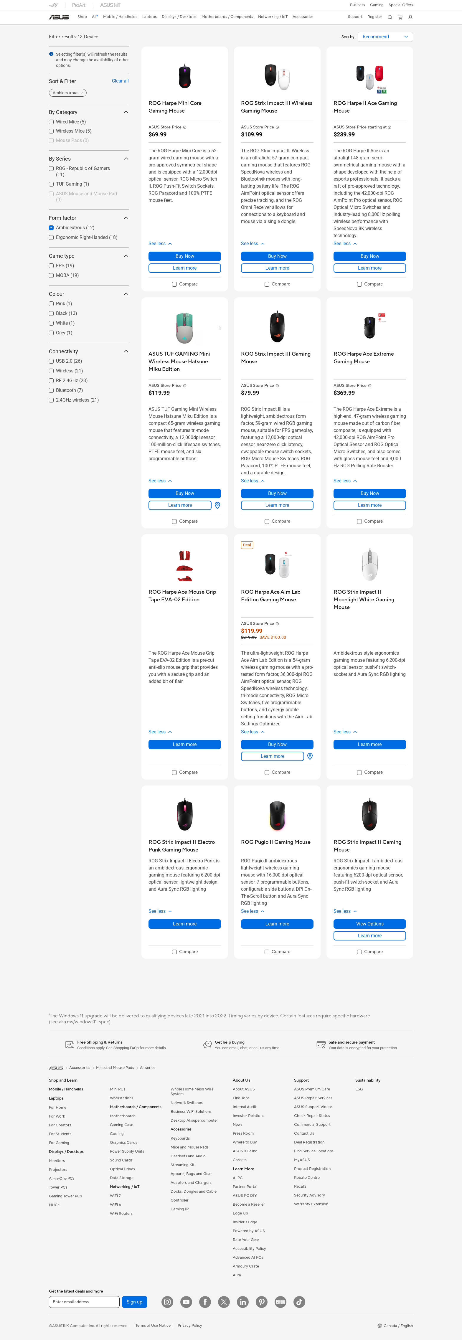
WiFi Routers (121, 1213)
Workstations (121, 1098)
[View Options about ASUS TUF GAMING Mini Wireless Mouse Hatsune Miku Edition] (216, 505)
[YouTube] (186, 1302)
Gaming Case (121, 1125)
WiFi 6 (115, 1204)
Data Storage (121, 1178)
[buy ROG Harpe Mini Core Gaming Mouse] (184, 107)
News (237, 1124)
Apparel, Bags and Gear (191, 1173)
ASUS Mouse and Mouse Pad (86, 197)
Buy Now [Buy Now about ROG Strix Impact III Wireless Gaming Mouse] (277, 256)
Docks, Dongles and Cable (194, 1191)
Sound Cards (121, 1160)
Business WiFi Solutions (191, 1111)
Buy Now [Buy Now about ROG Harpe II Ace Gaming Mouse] (370, 256)
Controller (180, 1200)
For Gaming (59, 1143)
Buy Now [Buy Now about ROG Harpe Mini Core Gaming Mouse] (185, 256)
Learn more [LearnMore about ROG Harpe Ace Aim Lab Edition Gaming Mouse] (272, 756)
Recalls (300, 1186)
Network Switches (187, 1102)
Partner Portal (245, 1186)
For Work (57, 1116)
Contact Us (304, 1133)
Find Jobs (241, 1098)
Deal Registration (309, 1142)
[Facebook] (205, 1302)
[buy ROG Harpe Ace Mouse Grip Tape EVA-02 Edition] (184, 596)
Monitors (57, 1161)
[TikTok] (299, 1302)
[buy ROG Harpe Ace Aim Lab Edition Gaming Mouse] (277, 596)
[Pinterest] (262, 1302)
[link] (59, 17)
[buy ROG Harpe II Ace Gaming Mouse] (370, 107)
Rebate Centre (307, 1177)
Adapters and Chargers (191, 1182)
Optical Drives (122, 1169)
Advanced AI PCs (248, 1257)
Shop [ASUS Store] (83, 16)
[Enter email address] (84, 1302)
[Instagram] (167, 1302)
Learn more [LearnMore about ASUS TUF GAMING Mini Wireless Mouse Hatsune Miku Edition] (180, 505)
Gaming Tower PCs (65, 1196)
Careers (240, 1160)
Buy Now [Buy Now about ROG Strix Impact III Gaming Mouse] (277, 493)
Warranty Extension (311, 1204)
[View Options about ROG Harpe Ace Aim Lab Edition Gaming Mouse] (309, 756)
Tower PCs (58, 1187)
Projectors (58, 1169)
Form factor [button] (89, 218)
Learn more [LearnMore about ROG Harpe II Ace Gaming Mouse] (370, 268)
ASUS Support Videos (313, 1107)
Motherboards (123, 1116)
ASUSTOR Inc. (245, 1151)
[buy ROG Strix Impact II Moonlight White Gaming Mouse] (370, 599)
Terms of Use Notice (153, 1325)
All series (147, 1067)
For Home (57, 1107)
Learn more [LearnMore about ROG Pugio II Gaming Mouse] (277, 924)
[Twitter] (224, 1302)
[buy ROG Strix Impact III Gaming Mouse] (277, 358)
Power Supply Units (127, 1151)
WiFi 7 (115, 1196)
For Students (60, 1134)
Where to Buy (245, 1142)
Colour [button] (89, 294)
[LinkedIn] (243, 1302)
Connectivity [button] (89, 351)
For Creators (60, 1125)
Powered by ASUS (249, 1231)
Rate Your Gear (246, 1239)
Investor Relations (248, 1115)
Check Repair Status (312, 1115)
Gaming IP (180, 1209)
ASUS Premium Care (312, 1089)
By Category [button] (89, 112)
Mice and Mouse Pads (190, 1147)
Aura (237, 1275)
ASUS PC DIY (245, 1195)
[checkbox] (89, 141)
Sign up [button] (135, 1302)
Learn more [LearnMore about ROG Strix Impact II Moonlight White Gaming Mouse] (370, 744)
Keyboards (180, 1138)
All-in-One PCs (62, 1178)
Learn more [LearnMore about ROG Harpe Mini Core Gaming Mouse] (185, 268)
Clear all (120, 81)
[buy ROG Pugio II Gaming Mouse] (276, 842)
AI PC (238, 1178)
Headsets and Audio (188, 1156)
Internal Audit (244, 1107)
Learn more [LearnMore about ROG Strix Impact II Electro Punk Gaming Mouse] (185, 924)
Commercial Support (312, 1124)
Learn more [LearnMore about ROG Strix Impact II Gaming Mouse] (370, 935)
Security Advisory (309, 1195)
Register (374, 16)
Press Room (243, 1133)
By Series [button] (89, 159)
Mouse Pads (72, 140)
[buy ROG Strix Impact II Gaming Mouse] (370, 846)
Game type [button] (89, 256)
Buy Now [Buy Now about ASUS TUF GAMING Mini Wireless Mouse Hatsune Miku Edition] (185, 493)
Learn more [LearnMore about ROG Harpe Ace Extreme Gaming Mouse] (370, 505)
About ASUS (244, 1089)
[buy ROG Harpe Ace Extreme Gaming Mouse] (370, 358)
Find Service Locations (314, 1151)
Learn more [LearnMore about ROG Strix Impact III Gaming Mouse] (277, 505)
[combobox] (385, 37)
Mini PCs (117, 1089)
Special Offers (401, 5)
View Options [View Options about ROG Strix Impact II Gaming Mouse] (370, 924)
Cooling (117, 1133)
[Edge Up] (280, 1302)
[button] (356, 5)
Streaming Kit (182, 1165)
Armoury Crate (246, 1266)
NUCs (54, 1205)
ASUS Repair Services (313, 1098)
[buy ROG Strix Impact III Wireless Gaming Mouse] (277, 107)
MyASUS (302, 1160)
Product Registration (312, 1168)
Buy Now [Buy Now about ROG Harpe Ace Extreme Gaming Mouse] (370, 493)
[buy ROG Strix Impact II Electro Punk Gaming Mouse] (184, 846)
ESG (359, 1089)
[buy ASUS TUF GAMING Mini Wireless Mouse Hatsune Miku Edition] (184, 361)
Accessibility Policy (249, 1248)
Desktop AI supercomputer (194, 1120)
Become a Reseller (249, 1204)
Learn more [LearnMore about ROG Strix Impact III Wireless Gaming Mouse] (277, 268)
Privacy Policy (190, 1325)
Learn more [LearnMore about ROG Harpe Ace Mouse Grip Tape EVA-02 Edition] (185, 744)
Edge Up (240, 1213)
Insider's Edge (245, 1222)
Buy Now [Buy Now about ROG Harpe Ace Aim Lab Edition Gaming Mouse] (277, 744)
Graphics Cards (123, 1142)
